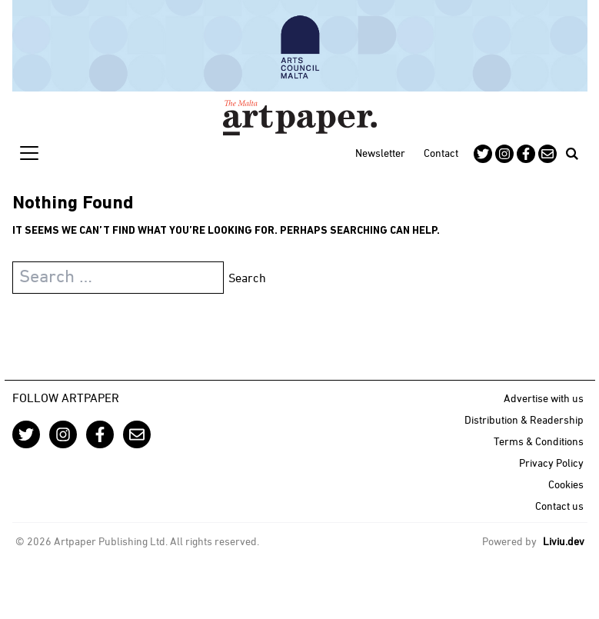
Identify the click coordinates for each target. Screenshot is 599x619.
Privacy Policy (551, 464)
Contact (441, 154)
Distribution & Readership (524, 421)
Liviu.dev (563, 542)
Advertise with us (544, 399)
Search (247, 279)
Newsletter (380, 154)
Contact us (559, 507)
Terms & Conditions (539, 442)
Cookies (566, 485)
